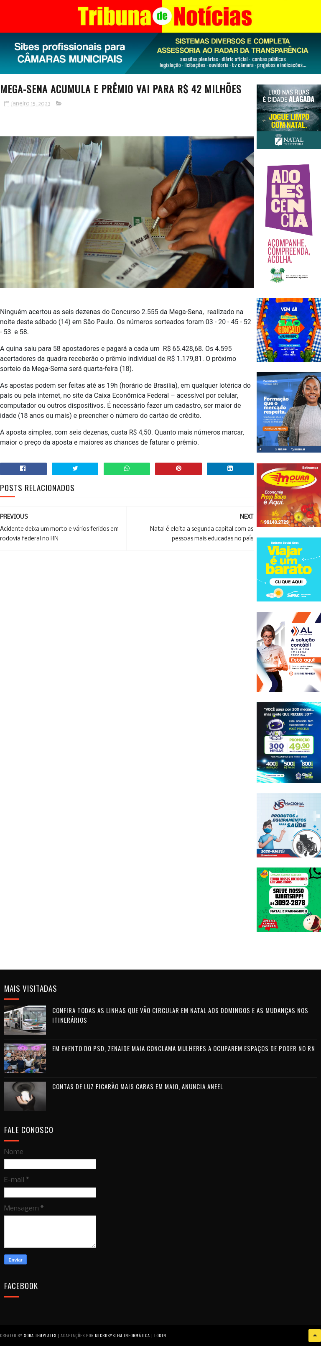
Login (160, 1335)
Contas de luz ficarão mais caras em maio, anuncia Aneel (137, 1086)
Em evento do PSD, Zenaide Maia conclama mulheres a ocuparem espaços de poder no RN (183, 1048)
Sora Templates (40, 1335)
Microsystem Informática (122, 1335)
